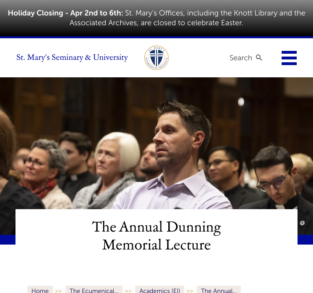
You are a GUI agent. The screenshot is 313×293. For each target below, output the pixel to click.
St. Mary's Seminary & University (72, 58)
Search (240, 57)
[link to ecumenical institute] (156, 58)
